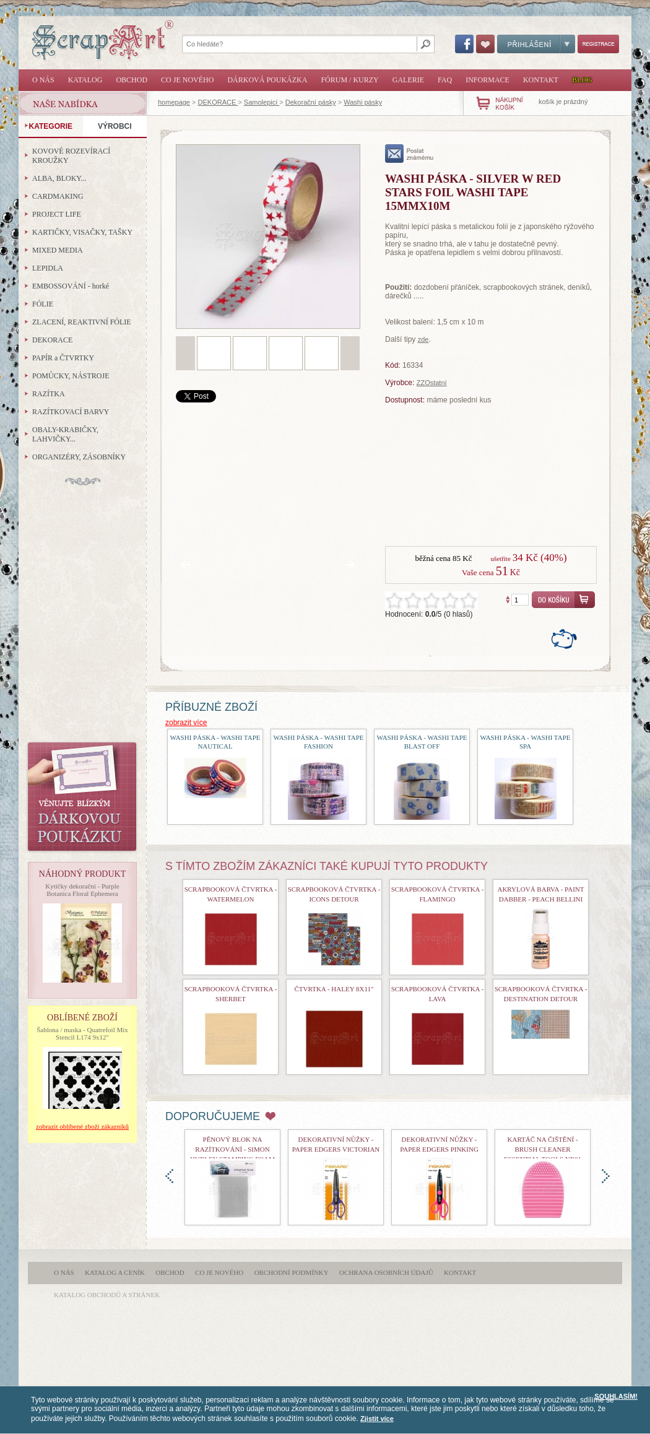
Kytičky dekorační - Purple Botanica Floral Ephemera (82, 889)
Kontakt (540, 80)
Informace (487, 80)
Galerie (408, 80)
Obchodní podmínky (291, 1272)
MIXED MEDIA (57, 250)
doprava (606, 1176)
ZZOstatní (432, 382)
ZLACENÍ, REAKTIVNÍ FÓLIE (81, 322)
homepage (174, 102)
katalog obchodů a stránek (107, 1294)
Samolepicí (261, 102)
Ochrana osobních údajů (386, 1272)
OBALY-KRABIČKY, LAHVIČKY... (65, 434)
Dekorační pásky (310, 102)
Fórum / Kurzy (349, 80)
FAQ (445, 80)
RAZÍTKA (48, 393)
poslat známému (409, 153)
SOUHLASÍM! (616, 1396)
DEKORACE (218, 102)
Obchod (131, 80)
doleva (169, 1176)
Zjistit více (377, 1418)
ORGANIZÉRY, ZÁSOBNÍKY (79, 457)
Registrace (598, 44)
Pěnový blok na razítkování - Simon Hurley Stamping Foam (232, 1149)
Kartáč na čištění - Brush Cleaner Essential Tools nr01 (542, 1149)
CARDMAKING (58, 196)
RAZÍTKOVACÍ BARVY (71, 411)
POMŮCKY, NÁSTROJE (70, 376)
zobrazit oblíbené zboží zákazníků (82, 1126)
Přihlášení (536, 44)
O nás (43, 80)
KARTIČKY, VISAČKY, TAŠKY (82, 232)
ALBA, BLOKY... (59, 178)
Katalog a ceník (115, 1272)
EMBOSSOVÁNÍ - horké (70, 286)
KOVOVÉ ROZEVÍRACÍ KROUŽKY (71, 156)
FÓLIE (42, 304)
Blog (582, 80)
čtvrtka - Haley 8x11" (334, 989)
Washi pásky (363, 102)
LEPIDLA (47, 268)
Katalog (85, 80)
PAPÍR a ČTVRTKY (63, 358)
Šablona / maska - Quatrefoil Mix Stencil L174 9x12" (82, 1033)
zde (423, 339)
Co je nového (187, 80)
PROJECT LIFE (56, 214)
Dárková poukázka (267, 80)
